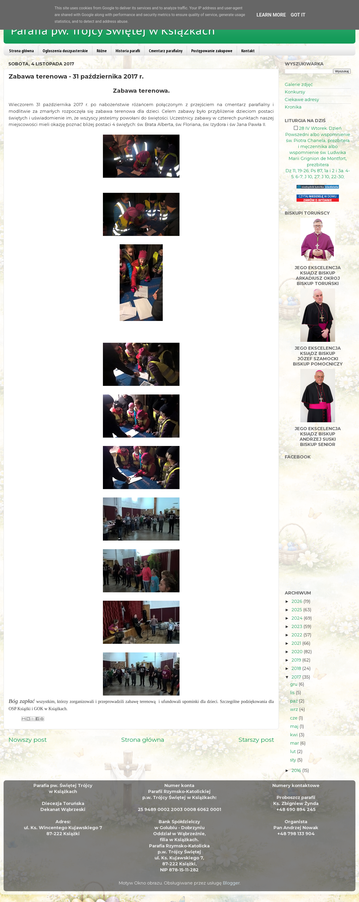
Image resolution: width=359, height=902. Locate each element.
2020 (298, 651)
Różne (102, 50)
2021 (297, 643)
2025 (297, 609)
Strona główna (21, 50)
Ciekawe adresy (302, 99)
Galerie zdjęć (299, 84)
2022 (297, 635)
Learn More (271, 15)
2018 (297, 668)
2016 (297, 770)
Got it (298, 15)
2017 (297, 677)
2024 (298, 618)
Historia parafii (128, 50)
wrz (294, 709)
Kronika (293, 107)
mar (295, 743)
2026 (297, 601)
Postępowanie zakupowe (211, 50)
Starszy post (256, 739)
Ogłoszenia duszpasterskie (65, 50)
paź (294, 701)
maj (295, 726)
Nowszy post (27, 739)
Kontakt (248, 50)
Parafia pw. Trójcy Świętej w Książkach (113, 30)
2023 (297, 626)
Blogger (231, 883)
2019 (297, 660)
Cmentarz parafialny (165, 50)
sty (293, 760)
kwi (294, 734)
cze (294, 718)
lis (293, 692)
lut (293, 751)
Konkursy (295, 92)
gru (294, 684)
